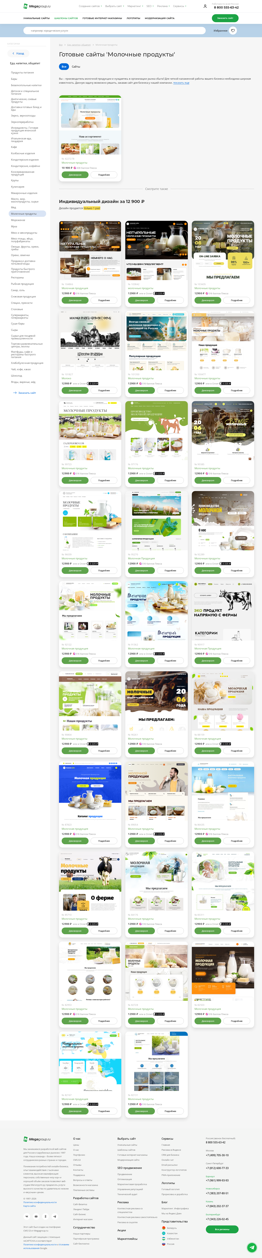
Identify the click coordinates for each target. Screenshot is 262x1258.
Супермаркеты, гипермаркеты (20, 316)
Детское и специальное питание (25, 92)
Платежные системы (83, 1190)
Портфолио (79, 1154)
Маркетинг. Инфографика (175, 1208)
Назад (18, 53)
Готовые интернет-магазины (102, 18)
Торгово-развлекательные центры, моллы (26, 345)
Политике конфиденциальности (40, 1244)
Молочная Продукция (141, 558)
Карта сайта (29, 1205)
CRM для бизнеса (170, 1154)
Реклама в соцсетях (127, 1222)
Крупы (15, 180)
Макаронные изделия (24, 193)
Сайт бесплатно (81, 1243)
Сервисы (178, 6)
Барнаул (210, 1176)
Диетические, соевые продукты (23, 100)
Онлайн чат (168, 1159)
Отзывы (77, 1164)
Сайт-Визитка (80, 1204)
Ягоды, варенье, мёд (23, 382)
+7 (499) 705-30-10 (217, 1155)
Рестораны (17, 277)
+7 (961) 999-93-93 (217, 1180)
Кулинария (17, 186)
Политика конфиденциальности (40, 1202)
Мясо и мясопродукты (24, 232)
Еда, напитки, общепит (25, 63)
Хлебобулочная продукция (27, 363)
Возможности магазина (85, 1185)
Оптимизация (124, 1179)
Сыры (14, 329)
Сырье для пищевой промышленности (23, 337)
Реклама (162, 6)
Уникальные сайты (36, 18)
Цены (76, 1144)
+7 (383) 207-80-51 (217, 1193)
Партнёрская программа (86, 1238)
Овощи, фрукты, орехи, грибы (25, 248)
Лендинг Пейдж (81, 1209)
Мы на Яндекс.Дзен (171, 1213)
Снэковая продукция (23, 296)
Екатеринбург (213, 1214)
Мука (14, 226)
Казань (209, 1201)
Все (64, 66)
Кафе (14, 147)
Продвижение (124, 1174)
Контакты (78, 1169)
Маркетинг (134, 6)
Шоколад (16, 375)
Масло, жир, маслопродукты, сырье (24, 200)
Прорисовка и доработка (175, 1194)
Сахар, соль (18, 290)
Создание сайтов (89, 6)
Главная (166, 1144)
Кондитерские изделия (25, 159)
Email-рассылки (169, 1164)
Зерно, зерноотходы (23, 115)
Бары (14, 78)
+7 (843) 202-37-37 (217, 1206)
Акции (121, 1230)
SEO (149, 6)
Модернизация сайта (159, 18)
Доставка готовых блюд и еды (26, 108)
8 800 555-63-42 (226, 7)
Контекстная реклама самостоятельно (137, 1217)
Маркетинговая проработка (132, 1184)
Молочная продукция (75, 288)
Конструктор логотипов (174, 1169)
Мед (13, 207)
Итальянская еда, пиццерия (21, 140)
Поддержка (79, 1175)
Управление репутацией (130, 1189)
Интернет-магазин (83, 1219)
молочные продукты (140, 288)
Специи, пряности (22, 302)
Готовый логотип (171, 1189)
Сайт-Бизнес (79, 1214)
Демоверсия (75, 174)
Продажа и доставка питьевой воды (23, 262)
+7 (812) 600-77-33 (217, 1168)
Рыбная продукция (22, 283)
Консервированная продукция (22, 173)
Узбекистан (170, 1239)
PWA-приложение (171, 1175)
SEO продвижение (129, 1168)
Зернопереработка (22, 122)
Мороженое (18, 220)
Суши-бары (18, 323)
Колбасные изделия (23, 153)
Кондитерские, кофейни (25, 166)
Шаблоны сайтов (66, 18)
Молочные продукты (24, 213)
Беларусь (169, 1228)
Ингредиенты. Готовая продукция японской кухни (24, 130)
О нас (76, 1149)
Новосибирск (213, 1188)
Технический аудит (127, 1194)
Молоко (66, 378)
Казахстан (169, 1233)
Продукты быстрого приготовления (23, 270)
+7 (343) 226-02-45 (217, 1219)
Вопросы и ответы (82, 1180)
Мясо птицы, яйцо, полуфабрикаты (22, 240)
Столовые (17, 309)
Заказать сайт (225, 18)
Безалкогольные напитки (26, 85)
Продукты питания (22, 72)
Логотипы (133, 18)
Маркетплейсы (127, 1239)
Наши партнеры (81, 1233)
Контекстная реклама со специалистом (130, 1210)
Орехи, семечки (20, 255)
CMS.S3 (77, 1159)
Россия (168, 1244)
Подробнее (104, 174)
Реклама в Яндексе (171, 1149)
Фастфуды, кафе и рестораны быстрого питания (23, 354)
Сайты (76, 66)
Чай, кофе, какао (21, 369)
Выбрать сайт (113, 6)
